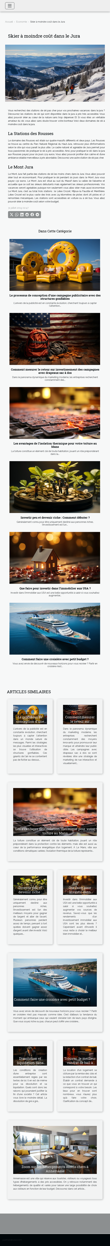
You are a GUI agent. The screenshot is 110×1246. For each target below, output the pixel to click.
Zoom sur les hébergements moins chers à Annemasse (55, 1169)
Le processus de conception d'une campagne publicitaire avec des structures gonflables (55, 297)
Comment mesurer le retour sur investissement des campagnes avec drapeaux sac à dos (55, 371)
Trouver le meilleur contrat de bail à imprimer (80, 1062)
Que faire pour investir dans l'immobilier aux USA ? (55, 588)
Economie (21, 21)
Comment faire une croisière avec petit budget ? (55, 659)
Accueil (9, 21)
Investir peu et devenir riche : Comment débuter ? (55, 517)
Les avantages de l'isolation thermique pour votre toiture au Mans (55, 445)
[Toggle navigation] (9, 5)
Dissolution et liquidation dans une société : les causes (30, 1065)
